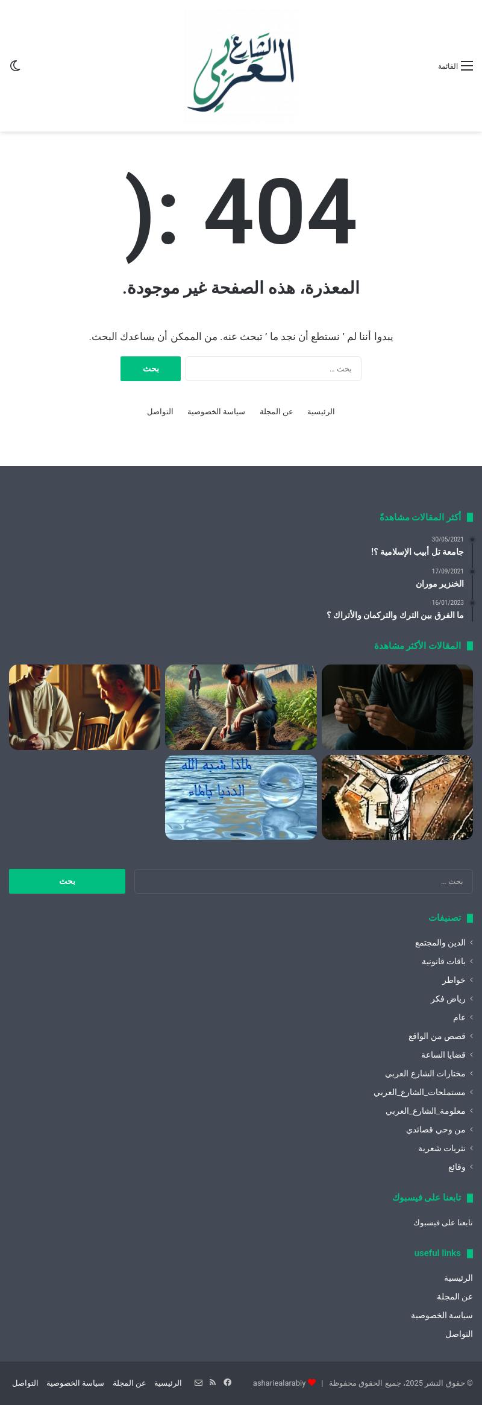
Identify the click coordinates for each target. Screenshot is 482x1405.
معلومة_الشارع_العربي (426, 1111)
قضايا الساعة (443, 1054)
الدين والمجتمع (440, 942)
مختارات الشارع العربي (425, 1073)
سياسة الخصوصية (216, 411)
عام (459, 1017)
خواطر (454, 980)
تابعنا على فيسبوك (443, 1222)
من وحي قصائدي (436, 1129)
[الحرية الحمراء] (397, 798)
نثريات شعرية (442, 1148)
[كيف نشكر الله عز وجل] (84, 707)
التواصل (160, 411)
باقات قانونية (444, 961)
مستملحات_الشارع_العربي (420, 1092)
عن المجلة (276, 411)
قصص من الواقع (437, 1036)
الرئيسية (321, 411)
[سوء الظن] (240, 707)
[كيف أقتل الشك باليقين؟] (397, 707)
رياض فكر (448, 998)
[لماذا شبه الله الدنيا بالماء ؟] (240, 798)
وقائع (457, 1167)
